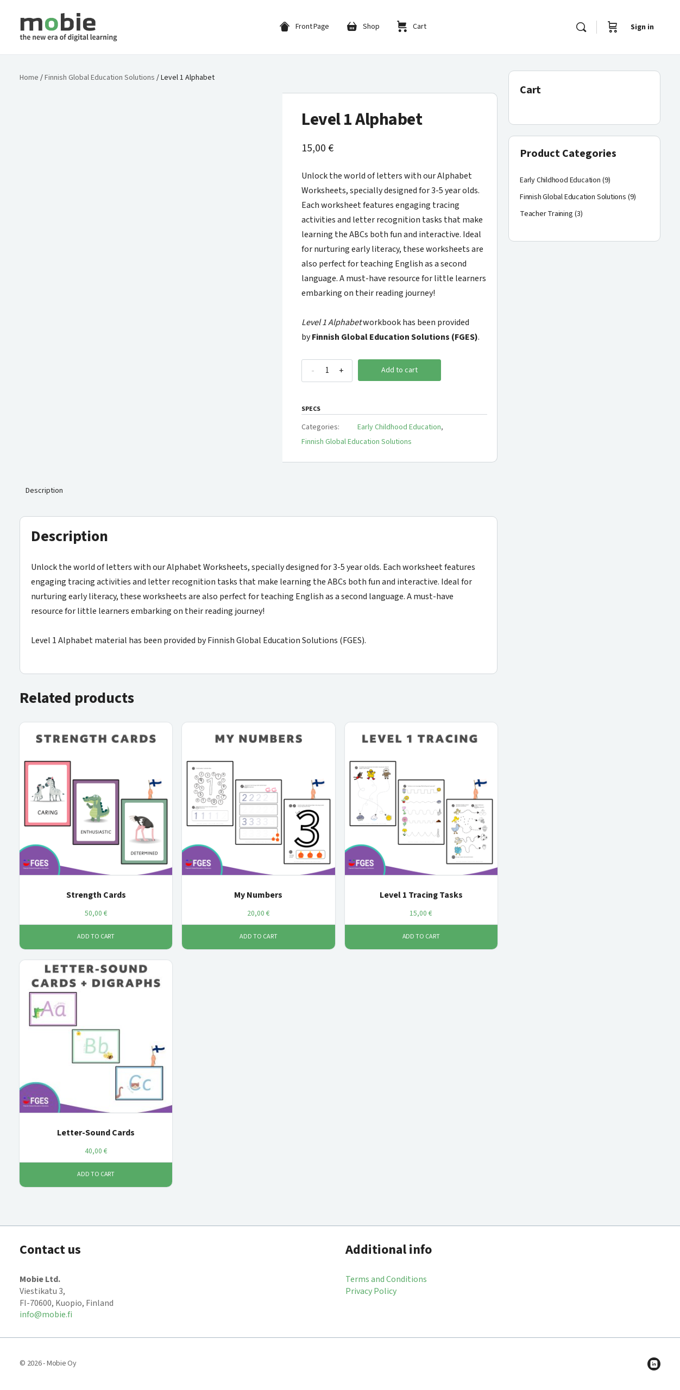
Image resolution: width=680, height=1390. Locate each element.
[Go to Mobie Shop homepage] (68, 26)
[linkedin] (653, 1363)
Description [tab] (44, 490)
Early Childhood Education (399, 427)
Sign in (642, 27)
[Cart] (613, 27)
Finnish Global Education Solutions (100, 77)
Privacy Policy (370, 1291)
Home (29, 77)
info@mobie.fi (46, 1315)
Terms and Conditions (386, 1279)
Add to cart (399, 370)
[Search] (581, 27)
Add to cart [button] (96, 936)
